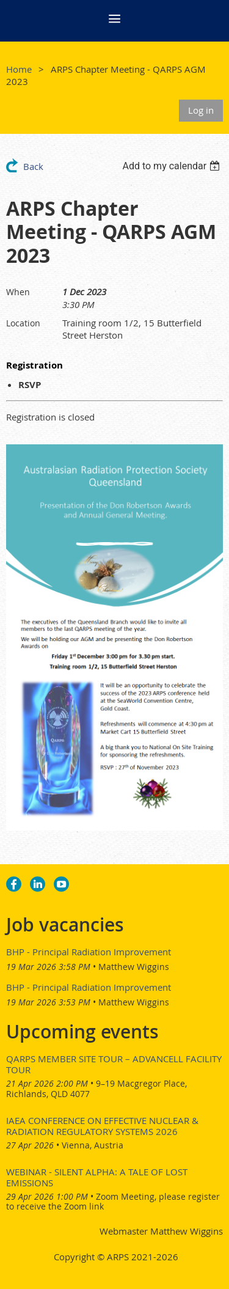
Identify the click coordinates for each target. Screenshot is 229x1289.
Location (23, 323)
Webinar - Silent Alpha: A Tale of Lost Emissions (96, 1177)
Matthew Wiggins (133, 966)
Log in (201, 110)
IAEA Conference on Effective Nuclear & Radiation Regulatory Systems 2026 (102, 1125)
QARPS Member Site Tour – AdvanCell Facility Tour (114, 1064)
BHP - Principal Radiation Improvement (88, 952)
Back (33, 166)
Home (19, 69)
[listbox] (172, 166)
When (18, 292)
